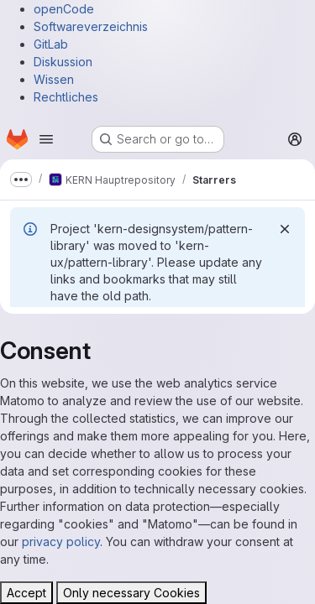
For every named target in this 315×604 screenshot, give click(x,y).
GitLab (51, 44)
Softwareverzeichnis (91, 26)
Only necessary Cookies (131, 593)
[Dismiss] (285, 229)
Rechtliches (66, 97)
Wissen (54, 79)
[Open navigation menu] (46, 139)
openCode (64, 9)
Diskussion (63, 62)
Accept (26, 593)
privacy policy (61, 541)
